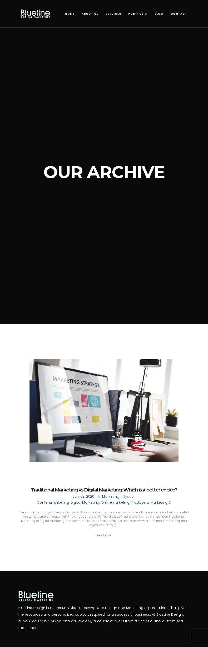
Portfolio (137, 14)
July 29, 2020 (83, 496)
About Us (90, 14)
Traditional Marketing (149, 502)
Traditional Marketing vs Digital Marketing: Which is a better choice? (104, 490)
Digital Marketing (84, 502)
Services (113, 14)
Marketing (110, 496)
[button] (104, 535)
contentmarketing (53, 502)
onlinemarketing (115, 502)
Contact (179, 14)
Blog (158, 14)
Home (69, 14)
